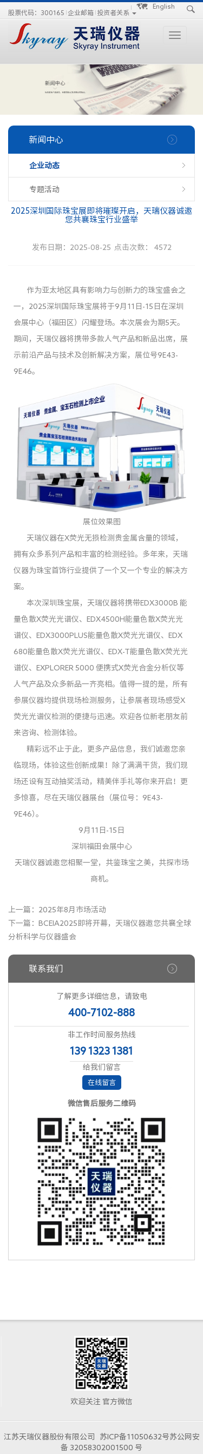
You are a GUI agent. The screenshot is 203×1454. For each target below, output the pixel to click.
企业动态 (44, 165)
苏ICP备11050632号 (134, 1436)
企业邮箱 (81, 12)
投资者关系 (113, 12)
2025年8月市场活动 (72, 909)
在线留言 (102, 1082)
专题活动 (44, 189)
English (164, 6)
